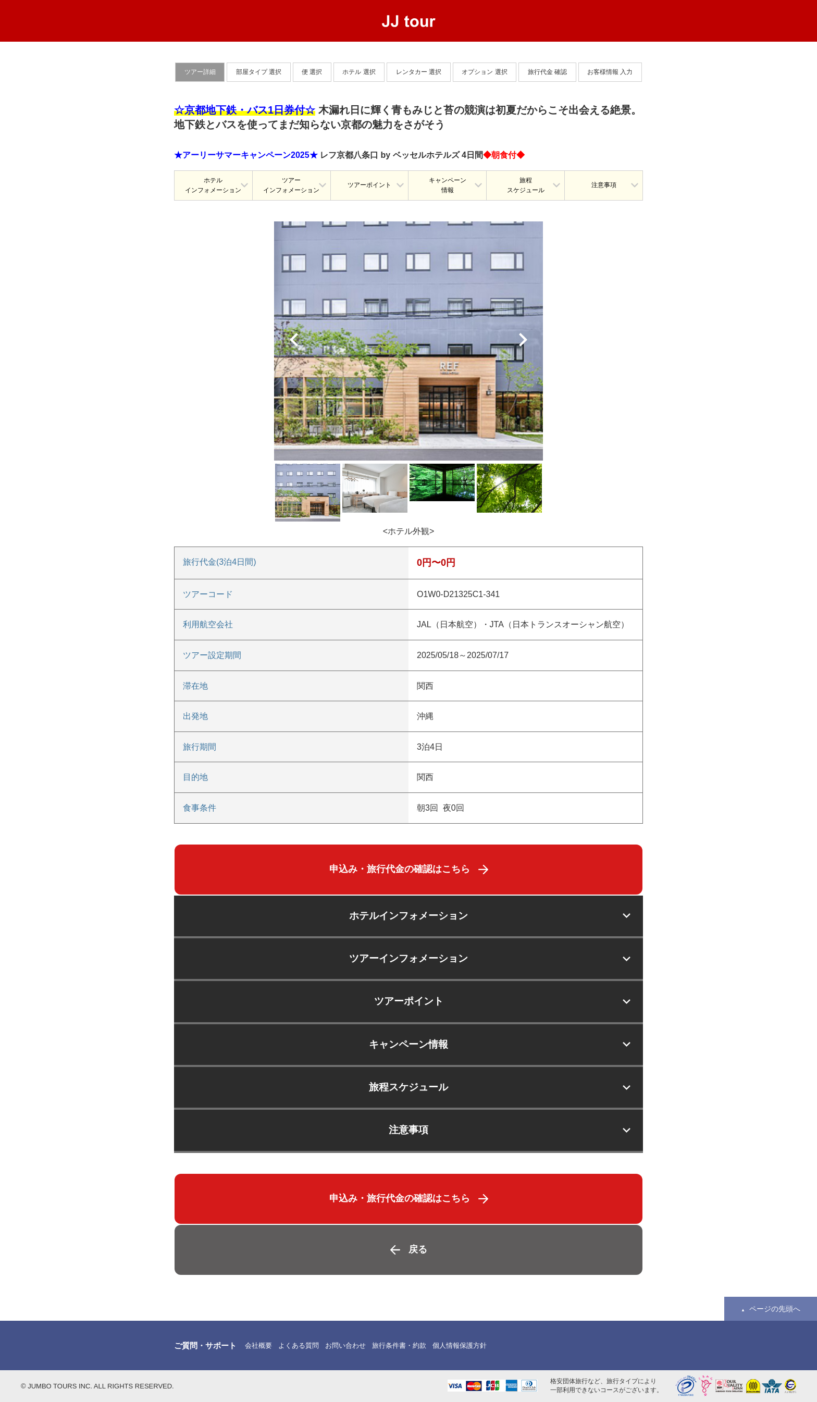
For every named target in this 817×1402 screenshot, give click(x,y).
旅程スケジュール (525, 185)
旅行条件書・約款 (399, 1345)
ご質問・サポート (205, 1345)
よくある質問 (298, 1345)
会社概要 (258, 1345)
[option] (408, 341)
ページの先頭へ (774, 1309)
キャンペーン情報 (447, 185)
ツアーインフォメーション (291, 185)
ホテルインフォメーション (213, 185)
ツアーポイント (369, 185)
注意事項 (603, 185)
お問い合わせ (345, 1345)
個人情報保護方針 (459, 1345)
